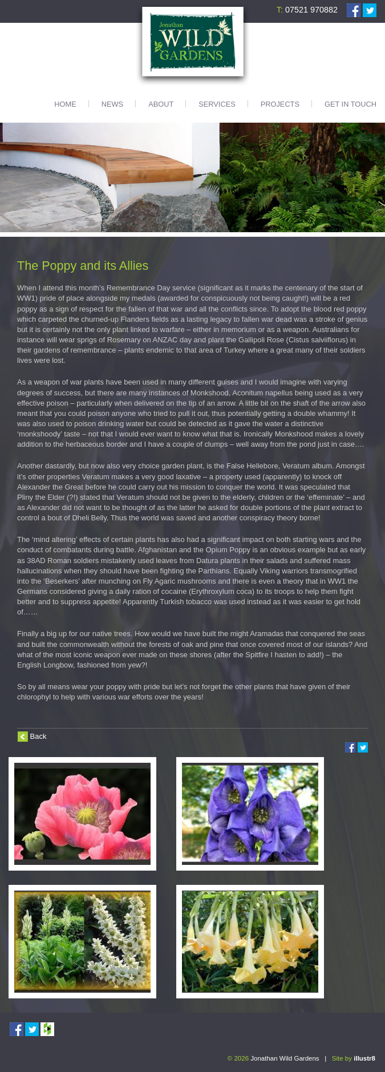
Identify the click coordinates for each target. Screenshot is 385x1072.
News (112, 104)
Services (216, 104)
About (160, 104)
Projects (280, 104)
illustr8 (364, 1058)
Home (65, 104)
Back (38, 736)
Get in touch (350, 104)
